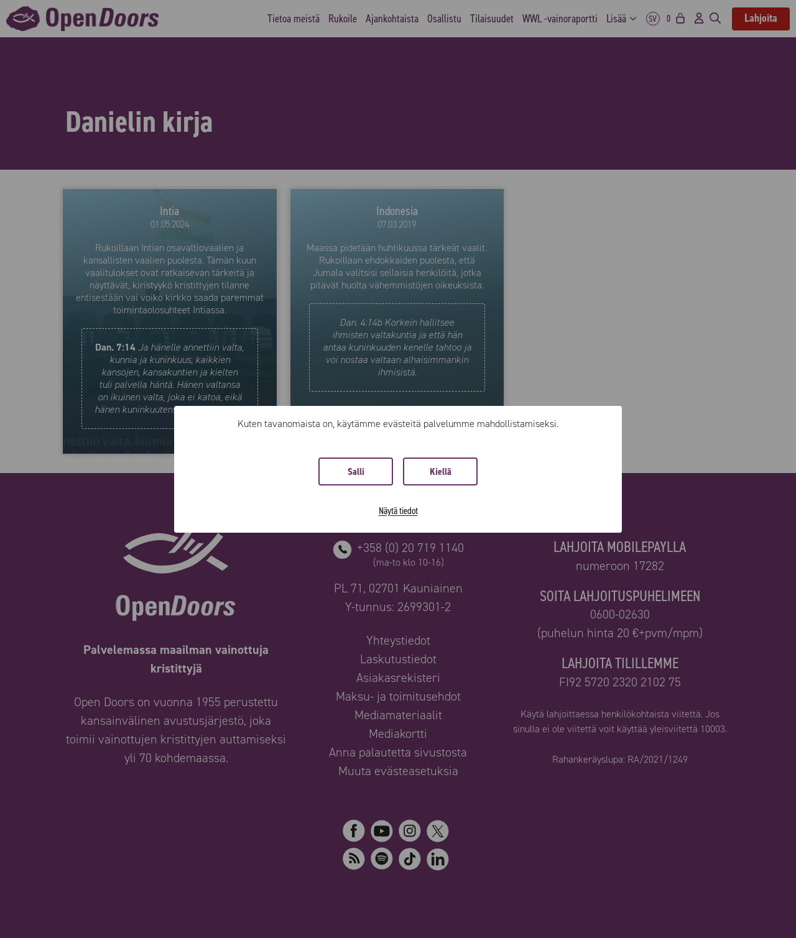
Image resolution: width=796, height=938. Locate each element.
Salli (356, 471)
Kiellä (440, 471)
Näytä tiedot (398, 510)
